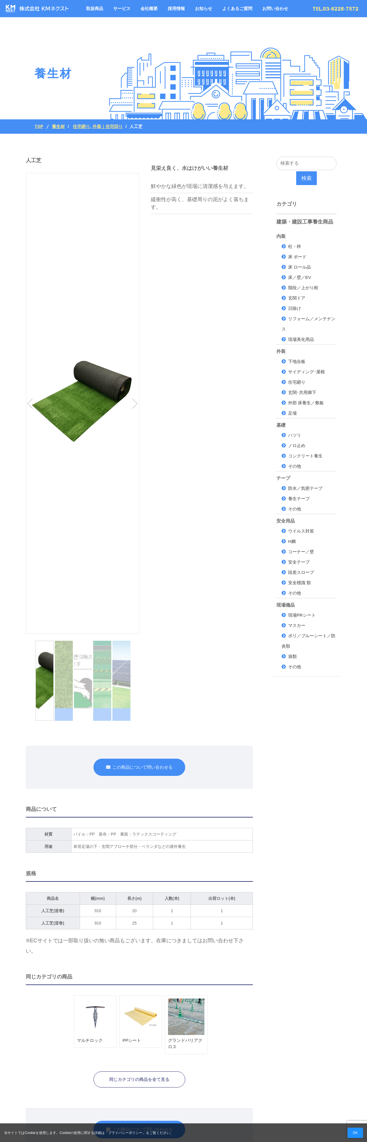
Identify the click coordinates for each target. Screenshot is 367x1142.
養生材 (58, 126)
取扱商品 (94, 8)
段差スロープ (301, 572)
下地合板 (296, 361)
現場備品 (285, 605)
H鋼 (292, 541)
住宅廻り (81, 126)
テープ (283, 478)
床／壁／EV (299, 277)
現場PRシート (302, 615)
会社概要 (149, 8)
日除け (294, 308)
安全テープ (299, 562)
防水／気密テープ (305, 488)
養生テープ (299, 498)
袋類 (292, 656)
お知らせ (203, 8)
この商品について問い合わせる (142, 767)
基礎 (281, 425)
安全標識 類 (299, 582)
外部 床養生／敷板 (306, 402)
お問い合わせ (275, 8)
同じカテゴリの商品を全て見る (139, 1079)
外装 (281, 351)
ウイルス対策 (301, 531)
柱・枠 (294, 246)
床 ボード (297, 256)
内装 (281, 236)
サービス (121, 8)
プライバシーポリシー (125, 1133)
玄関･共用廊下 (302, 392)
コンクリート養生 (305, 455)
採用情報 (176, 8)
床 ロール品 (299, 267)
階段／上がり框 (303, 287)
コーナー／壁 (301, 551)
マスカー (296, 625)
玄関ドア (296, 298)
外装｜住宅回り (108, 126)
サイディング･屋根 (306, 371)
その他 (294, 466)
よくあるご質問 (237, 8)
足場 (292, 413)
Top (38, 126)
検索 (306, 178)
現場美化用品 (301, 339)
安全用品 (285, 520)
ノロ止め (296, 445)
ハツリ (294, 435)
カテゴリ (286, 204)
